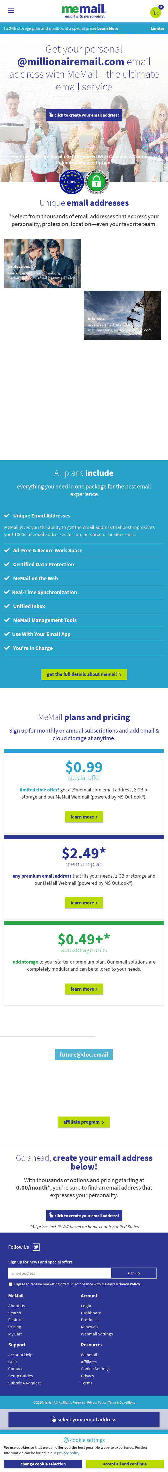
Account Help (20, 1354)
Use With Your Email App (37, 634)
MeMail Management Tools (40, 620)
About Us (16, 1305)
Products (89, 1319)
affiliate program (83, 1122)
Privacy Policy (96, 1402)
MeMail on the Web (31, 578)
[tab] (84, 515)
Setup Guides (20, 1375)
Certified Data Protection (39, 564)
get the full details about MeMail (84, 674)
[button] (155, 12)
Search (14, 1312)
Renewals (89, 1326)
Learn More (84, 817)
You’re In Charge (28, 647)
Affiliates (89, 1361)
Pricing (14, 1326)
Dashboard (91, 1312)
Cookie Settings (95, 1368)
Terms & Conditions (121, 1402)
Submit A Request (24, 1383)
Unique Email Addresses (37, 515)
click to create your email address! (84, 115)
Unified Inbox (24, 606)
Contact (15, 1368)
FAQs (13, 1361)
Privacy (87, 1375)
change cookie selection (43, 1464)
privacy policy (68, 1452)
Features (16, 1319)
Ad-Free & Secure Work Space (43, 550)
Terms (86, 1383)
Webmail (89, 1354)
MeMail (48, 1402)
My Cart (15, 1334)
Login (86, 1305)
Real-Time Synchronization (40, 592)
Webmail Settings (97, 1334)
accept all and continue (125, 1464)
